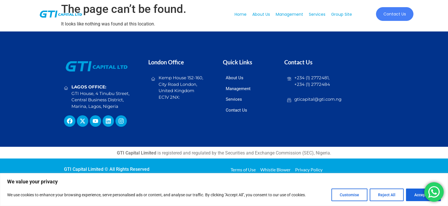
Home (241, 14)
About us (261, 14)
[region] (224, 189)
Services (317, 14)
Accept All (423, 195)
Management (289, 14)
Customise (349, 195)
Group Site (341, 14)
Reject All (386, 195)
